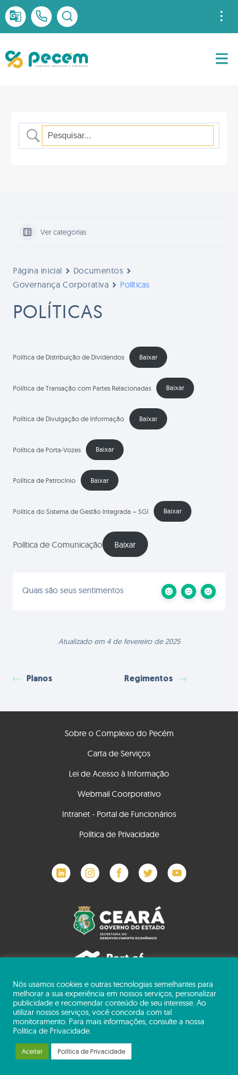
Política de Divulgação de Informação (68, 418)
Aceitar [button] (32, 1051)
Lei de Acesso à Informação (119, 773)
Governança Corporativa (61, 284)
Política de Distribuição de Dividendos (68, 357)
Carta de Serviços (119, 753)
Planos (32, 679)
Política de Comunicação (57, 544)
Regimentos (155, 679)
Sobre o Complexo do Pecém (119, 733)
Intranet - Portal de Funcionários (119, 814)
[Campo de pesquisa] (128, 135)
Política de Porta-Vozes (47, 449)
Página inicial (37, 270)
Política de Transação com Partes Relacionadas (82, 387)
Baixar (148, 357)
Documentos (98, 270)
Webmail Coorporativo (119, 794)
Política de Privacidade (119, 834)
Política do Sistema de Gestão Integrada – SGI (80, 511)
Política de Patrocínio (44, 480)
